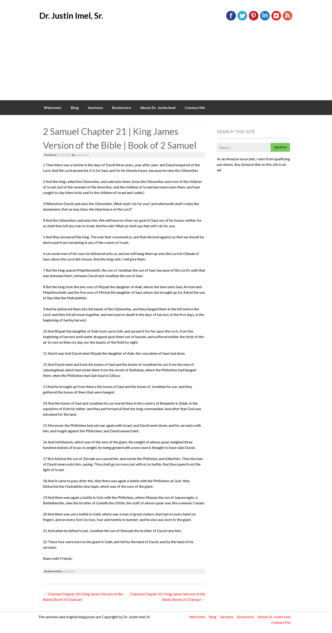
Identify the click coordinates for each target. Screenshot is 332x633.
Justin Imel (82, 155)
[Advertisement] (166, 65)
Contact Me (195, 107)
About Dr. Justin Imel (157, 107)
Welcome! (53, 107)
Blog (75, 107)
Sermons (95, 107)
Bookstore (121, 107)
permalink (68, 571)
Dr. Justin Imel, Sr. (71, 15)
